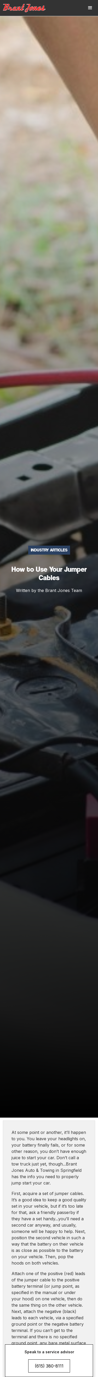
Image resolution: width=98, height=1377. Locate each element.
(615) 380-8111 (49, 1366)
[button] (90, 8)
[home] (27, 7)
